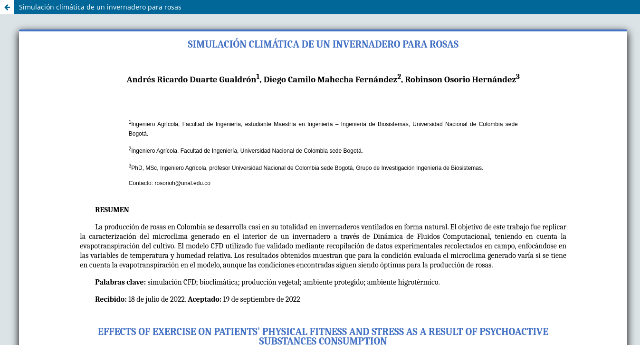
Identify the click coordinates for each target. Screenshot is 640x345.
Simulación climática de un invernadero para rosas (100, 6)
